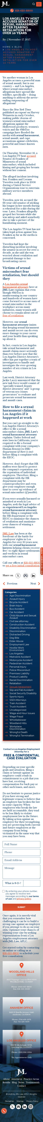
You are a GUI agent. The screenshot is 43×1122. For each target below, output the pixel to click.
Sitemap (20, 1101)
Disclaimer (9, 1101)
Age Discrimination (20, 595)
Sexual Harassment (20, 686)
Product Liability (19, 676)
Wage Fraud (16, 716)
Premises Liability (19, 673)
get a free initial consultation (22, 565)
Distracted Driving (20, 634)
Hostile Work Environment (17, 649)
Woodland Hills (18, 723)
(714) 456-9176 (25, 1019)
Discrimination (18, 631)
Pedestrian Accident (21, 663)
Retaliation (15, 683)
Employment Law (19, 644)
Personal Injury (18, 667)
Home (7, 47)
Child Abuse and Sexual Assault (23, 616)
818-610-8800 (21, 10)
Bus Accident (17, 609)
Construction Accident (22, 624)
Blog (18, 47)
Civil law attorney (19, 621)
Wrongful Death (19, 732)
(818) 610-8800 (25, 987)
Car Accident (17, 612)
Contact (21, 1086)
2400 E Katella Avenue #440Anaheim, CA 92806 (21, 1013)
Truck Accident (18, 706)
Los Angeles (17, 653)
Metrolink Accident (20, 657)
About (6, 1079)
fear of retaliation (13, 315)
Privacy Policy (32, 1101)
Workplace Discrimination (18, 727)
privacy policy (24, 899)
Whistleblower (18, 720)
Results (6, 1082)
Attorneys (16, 1079)
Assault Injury (17, 599)
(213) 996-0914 (25, 1052)
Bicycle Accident (19, 602)
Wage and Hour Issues (22, 713)
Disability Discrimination (23, 628)
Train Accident (18, 703)
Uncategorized (18, 710)
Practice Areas (31, 1079)
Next (33, 583)
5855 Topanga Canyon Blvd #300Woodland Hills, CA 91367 (22, 981)
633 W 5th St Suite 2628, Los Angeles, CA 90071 (21, 1046)
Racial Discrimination (21, 680)
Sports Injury (17, 696)
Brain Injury (16, 605)
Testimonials (32, 1082)
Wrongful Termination (22, 735)
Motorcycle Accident (21, 660)
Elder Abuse (16, 641)
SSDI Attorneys (18, 700)
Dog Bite (14, 638)
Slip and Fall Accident (21, 690)
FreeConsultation (41, 561)
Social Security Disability (23, 693)
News (21, 1082)
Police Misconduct (20, 670)
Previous (12, 583)
